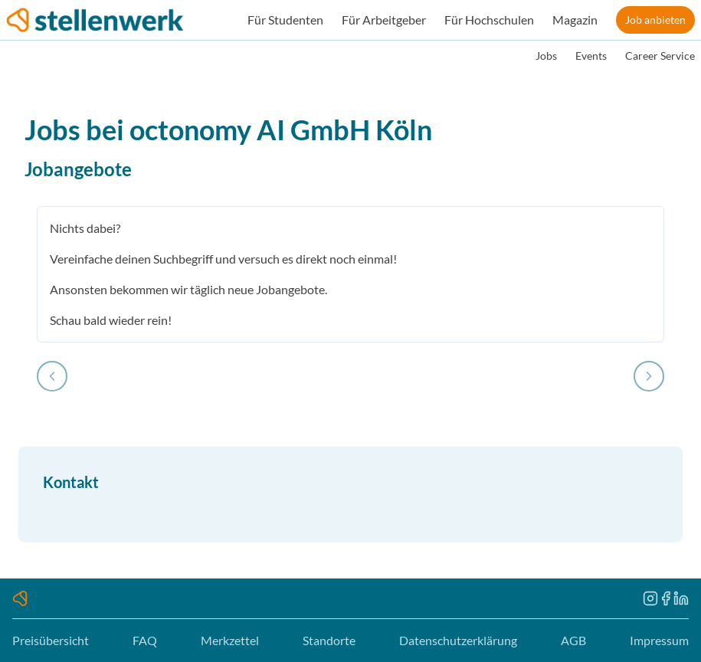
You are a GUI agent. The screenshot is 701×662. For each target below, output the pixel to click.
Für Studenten (285, 19)
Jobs (546, 55)
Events (591, 55)
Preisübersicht (50, 640)
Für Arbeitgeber (384, 19)
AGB (573, 640)
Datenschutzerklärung (458, 640)
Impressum (659, 640)
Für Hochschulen (489, 19)
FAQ (145, 640)
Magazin (575, 19)
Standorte (329, 640)
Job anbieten (655, 19)
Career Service (660, 55)
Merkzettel (230, 640)
